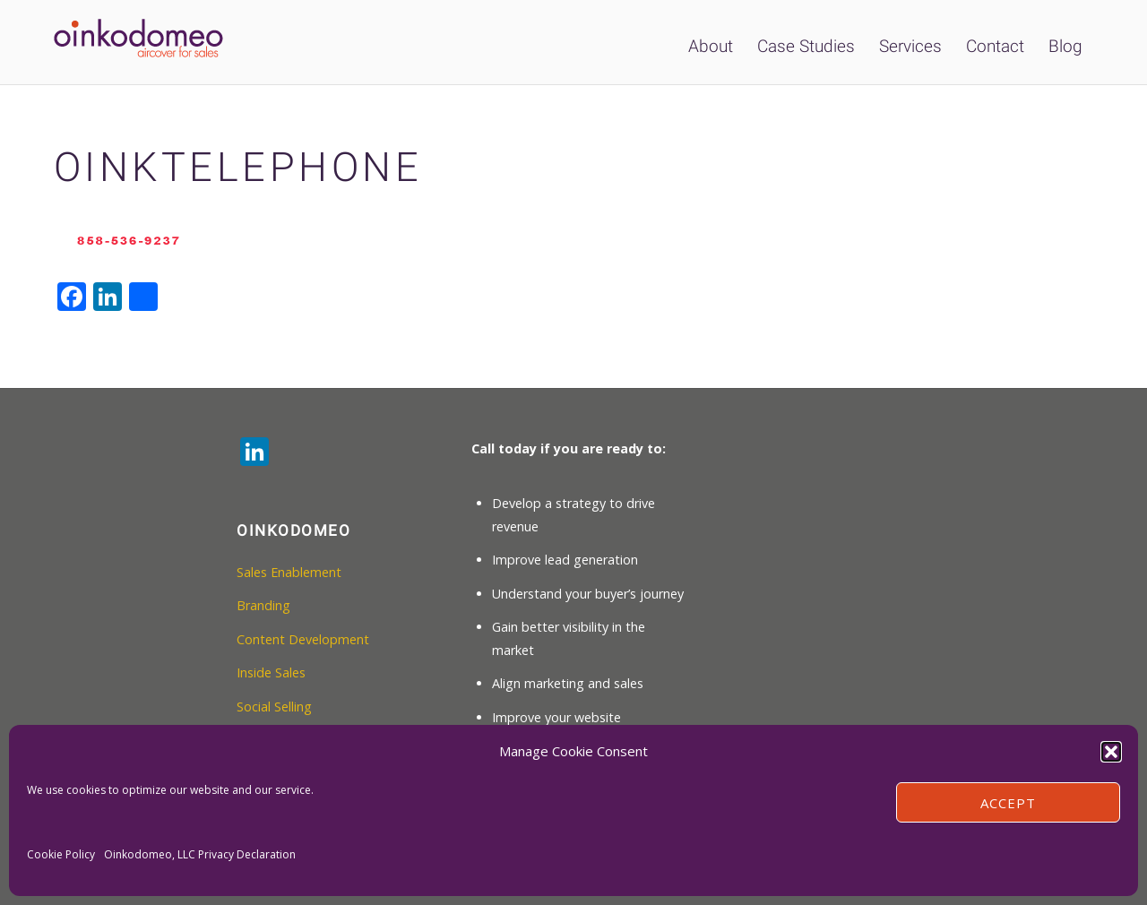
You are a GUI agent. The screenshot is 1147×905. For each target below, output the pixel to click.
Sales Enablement (289, 572)
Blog (1065, 46)
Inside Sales (271, 672)
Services (910, 46)
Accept (1008, 803)
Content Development (303, 639)
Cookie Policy (61, 854)
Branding (263, 605)
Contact (995, 46)
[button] (1111, 752)
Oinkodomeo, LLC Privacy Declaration (200, 854)
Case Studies (806, 46)
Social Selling (274, 706)
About (710, 46)
